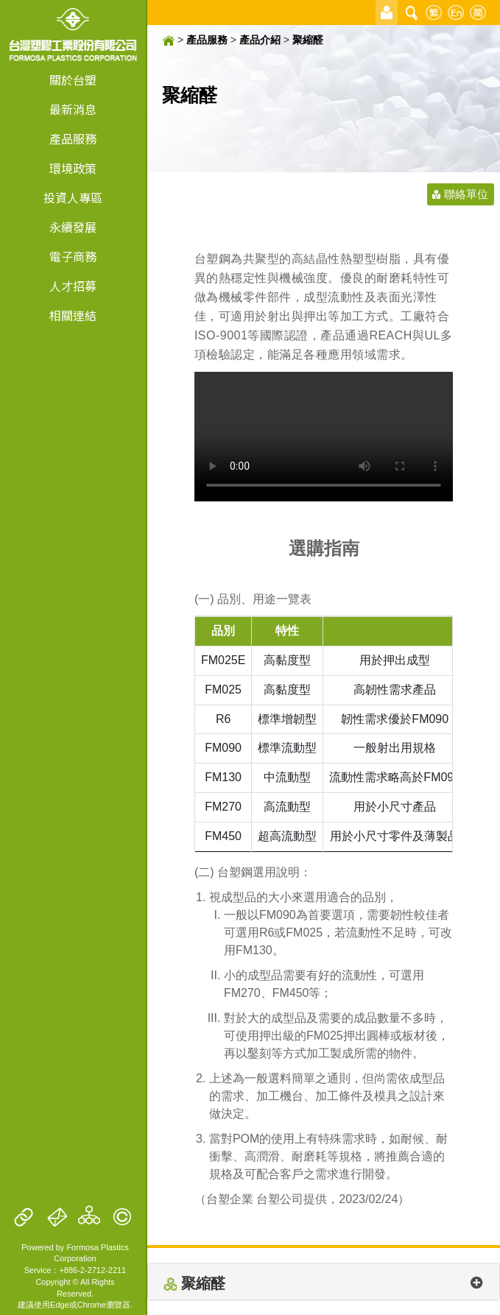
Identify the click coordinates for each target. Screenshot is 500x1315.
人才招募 (72, 287)
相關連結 (72, 316)
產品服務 (72, 140)
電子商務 (72, 257)
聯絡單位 (466, 194)
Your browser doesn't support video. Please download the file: (323, 436)
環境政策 (72, 169)
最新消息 (72, 110)
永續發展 (72, 228)
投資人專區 (72, 198)
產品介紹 (260, 40)
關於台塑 (72, 81)
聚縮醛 (307, 40)
